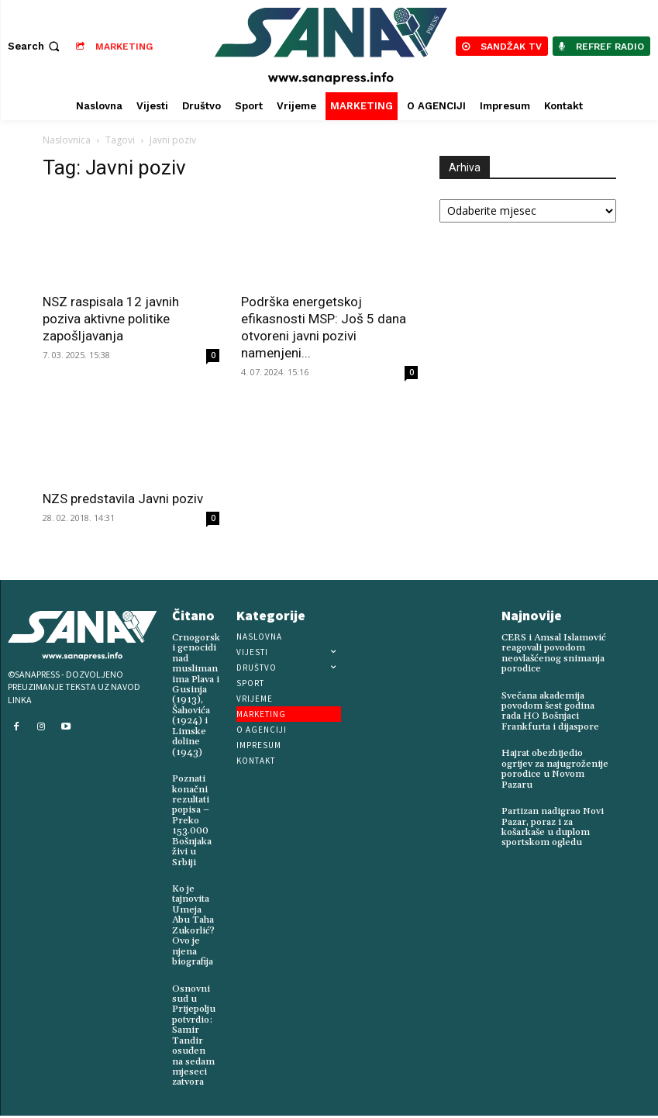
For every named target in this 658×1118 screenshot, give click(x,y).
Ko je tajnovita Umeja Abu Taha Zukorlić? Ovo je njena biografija (192, 920)
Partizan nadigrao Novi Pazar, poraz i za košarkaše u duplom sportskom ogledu (552, 824)
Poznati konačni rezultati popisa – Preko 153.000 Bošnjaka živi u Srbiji (191, 817)
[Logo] (331, 46)
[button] (35, 46)
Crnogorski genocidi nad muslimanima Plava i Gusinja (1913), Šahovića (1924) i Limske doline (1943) (195, 694)
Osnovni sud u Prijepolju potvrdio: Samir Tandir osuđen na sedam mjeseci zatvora (193, 1034)
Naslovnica (67, 140)
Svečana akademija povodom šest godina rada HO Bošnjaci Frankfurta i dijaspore (549, 710)
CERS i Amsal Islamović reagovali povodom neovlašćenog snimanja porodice (553, 653)
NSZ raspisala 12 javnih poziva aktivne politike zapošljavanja (111, 318)
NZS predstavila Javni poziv (123, 498)
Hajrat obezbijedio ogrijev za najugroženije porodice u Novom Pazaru (554, 767)
